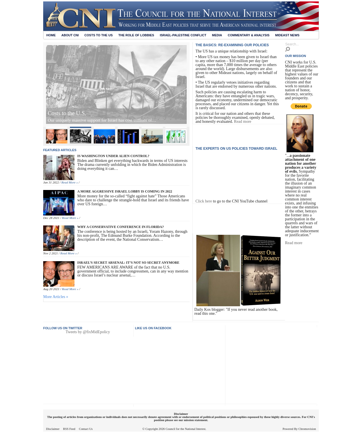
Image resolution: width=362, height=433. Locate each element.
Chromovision (307, 428)
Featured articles (59, 150)
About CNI (70, 35)
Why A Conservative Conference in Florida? (120, 227)
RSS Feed (69, 428)
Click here (203, 201)
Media (217, 35)
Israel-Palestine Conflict (183, 35)
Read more (242, 121)
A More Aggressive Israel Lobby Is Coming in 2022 (124, 191)
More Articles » (55, 297)
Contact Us (86, 428)
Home (51, 35)
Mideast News (287, 35)
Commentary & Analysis (248, 35)
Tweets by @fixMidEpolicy (88, 332)
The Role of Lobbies (136, 35)
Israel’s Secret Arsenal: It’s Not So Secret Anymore (106, 113)
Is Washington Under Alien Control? (113, 156)
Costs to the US (98, 35)
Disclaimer (52, 428)
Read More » (69, 182)
